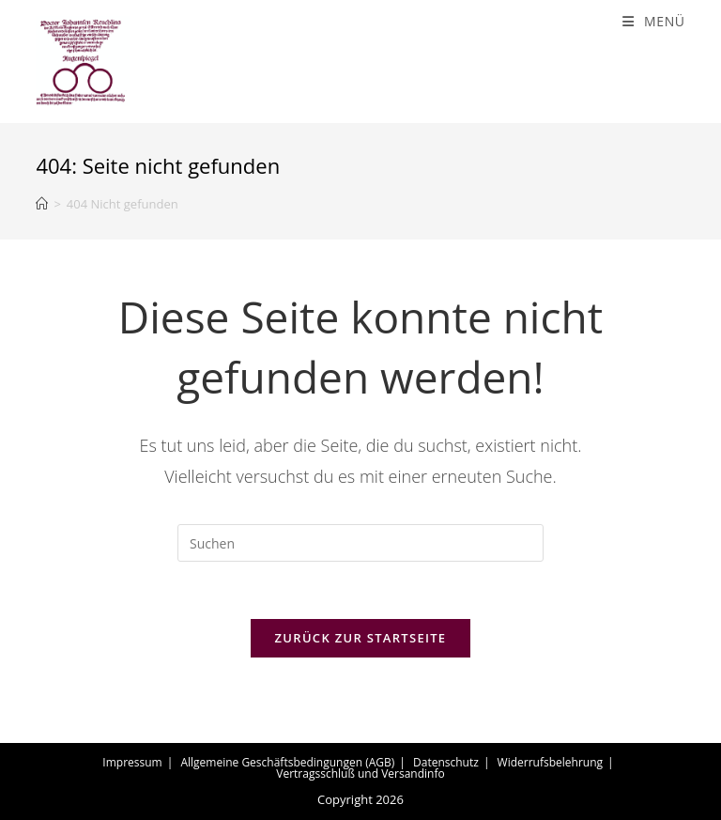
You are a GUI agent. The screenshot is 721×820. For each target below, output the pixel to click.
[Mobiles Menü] (653, 21)
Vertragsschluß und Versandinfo (360, 773)
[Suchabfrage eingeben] (360, 543)
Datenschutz (446, 762)
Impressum (131, 762)
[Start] (42, 203)
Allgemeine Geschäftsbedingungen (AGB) (287, 762)
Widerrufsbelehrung (550, 762)
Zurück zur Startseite (361, 637)
